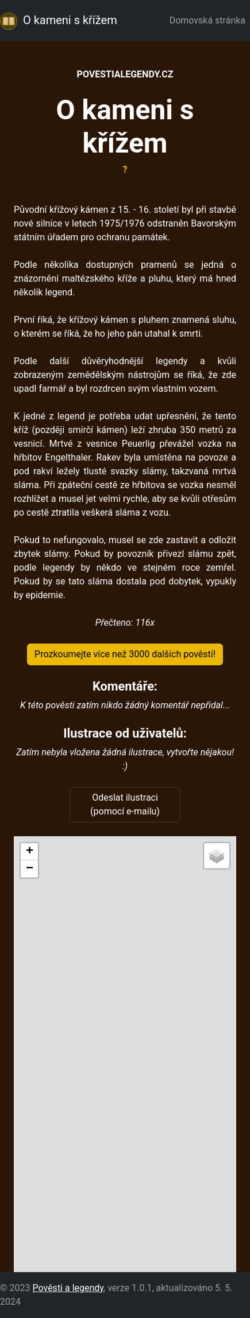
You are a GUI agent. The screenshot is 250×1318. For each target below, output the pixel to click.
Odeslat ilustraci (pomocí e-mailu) (125, 804)
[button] (29, 851)
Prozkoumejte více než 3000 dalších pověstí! (125, 654)
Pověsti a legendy (67, 1287)
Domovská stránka (210, 20)
